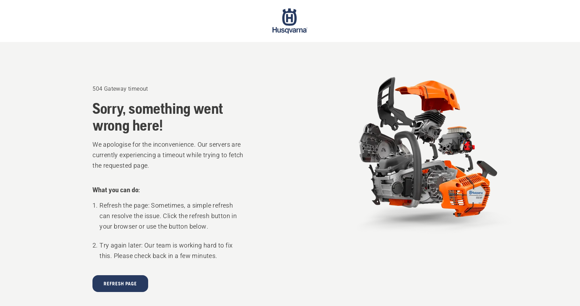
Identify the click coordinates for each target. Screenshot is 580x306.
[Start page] (290, 21)
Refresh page (120, 283)
